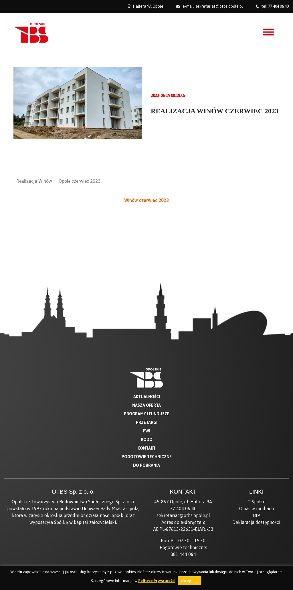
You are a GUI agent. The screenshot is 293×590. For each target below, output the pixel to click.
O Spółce (257, 460)
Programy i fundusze (146, 372)
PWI (146, 389)
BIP (256, 473)
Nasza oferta (146, 363)
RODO (147, 398)
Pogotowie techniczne (147, 415)
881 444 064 (183, 512)
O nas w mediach (256, 467)
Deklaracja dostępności (256, 480)
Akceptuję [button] (189, 581)
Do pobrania (146, 424)
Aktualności (146, 355)
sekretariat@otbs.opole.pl (219, 6)
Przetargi (146, 381)
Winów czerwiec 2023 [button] (146, 200)
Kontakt (147, 406)
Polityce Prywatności (156, 581)
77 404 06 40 (278, 6)
